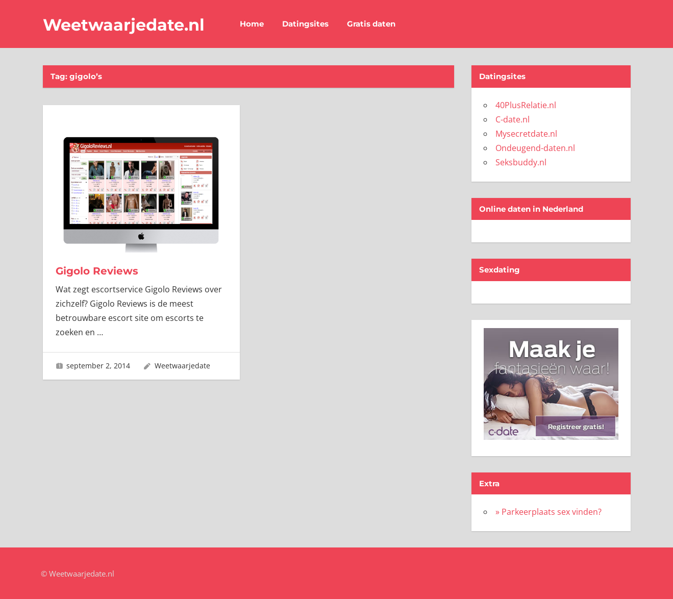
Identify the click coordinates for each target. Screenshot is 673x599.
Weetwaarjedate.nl (124, 25)
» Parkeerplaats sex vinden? (548, 511)
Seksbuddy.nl (520, 162)
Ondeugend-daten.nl (535, 148)
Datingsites (305, 24)
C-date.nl (512, 119)
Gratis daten (371, 24)
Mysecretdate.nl (526, 133)
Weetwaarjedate (182, 365)
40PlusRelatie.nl (525, 105)
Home (252, 24)
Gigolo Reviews (97, 271)
